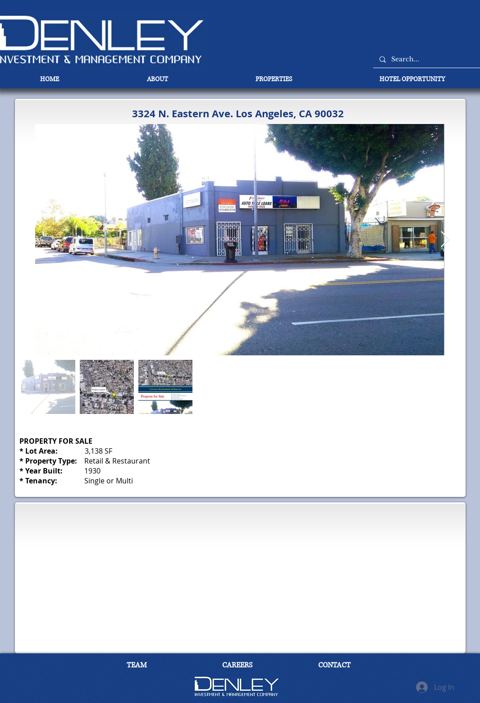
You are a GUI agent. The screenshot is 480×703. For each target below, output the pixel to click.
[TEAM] (137, 666)
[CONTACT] (334, 666)
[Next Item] (445, 239)
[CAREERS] (238, 666)
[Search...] (430, 59)
